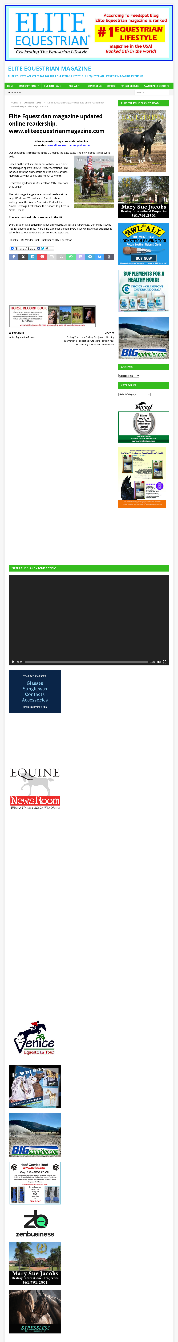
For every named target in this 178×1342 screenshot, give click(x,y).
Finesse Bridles (130, 85)
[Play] (13, 662)
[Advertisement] (144, 534)
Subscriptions (27, 85)
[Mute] (159, 662)
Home (10, 85)
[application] (89, 620)
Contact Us (95, 85)
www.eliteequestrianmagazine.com (69, 145)
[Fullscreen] (164, 662)
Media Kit (74, 85)
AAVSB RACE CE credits (156, 85)
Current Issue (52, 85)
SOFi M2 (111, 85)
